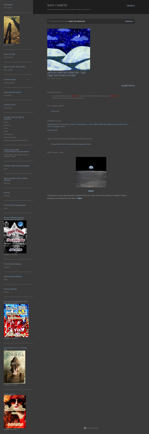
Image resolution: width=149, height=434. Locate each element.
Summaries (7, 95)
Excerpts (7, 267)
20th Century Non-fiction (56, 126)
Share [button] (48, 78)
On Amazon (8, 108)
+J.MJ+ (90, 124)
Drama (6, 131)
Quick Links (55, 111)
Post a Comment (56, 78)
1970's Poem (122, 124)
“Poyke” (73, 124)
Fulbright (7, 196)
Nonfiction (7, 125)
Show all (129, 21)
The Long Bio (8, 70)
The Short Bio (8, 57)
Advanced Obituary (10, 137)
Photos (6, 292)
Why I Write (57, 5)
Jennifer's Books (9, 83)
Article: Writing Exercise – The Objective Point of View (66, 74)
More (80, 198)
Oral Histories (8, 134)
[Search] (131, 5)
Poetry (6, 128)
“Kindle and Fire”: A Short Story (58, 124)
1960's (96, 124)
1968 (100, 124)
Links (5, 169)
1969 (104, 124)
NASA (91, 191)
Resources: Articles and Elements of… (16, 140)
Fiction (6, 122)
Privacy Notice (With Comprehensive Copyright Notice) (71, 144)
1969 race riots (112, 124)
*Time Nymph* (81, 124)
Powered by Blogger (91, 428)
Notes (6, 279)
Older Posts (128, 86)
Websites (7, 183)
